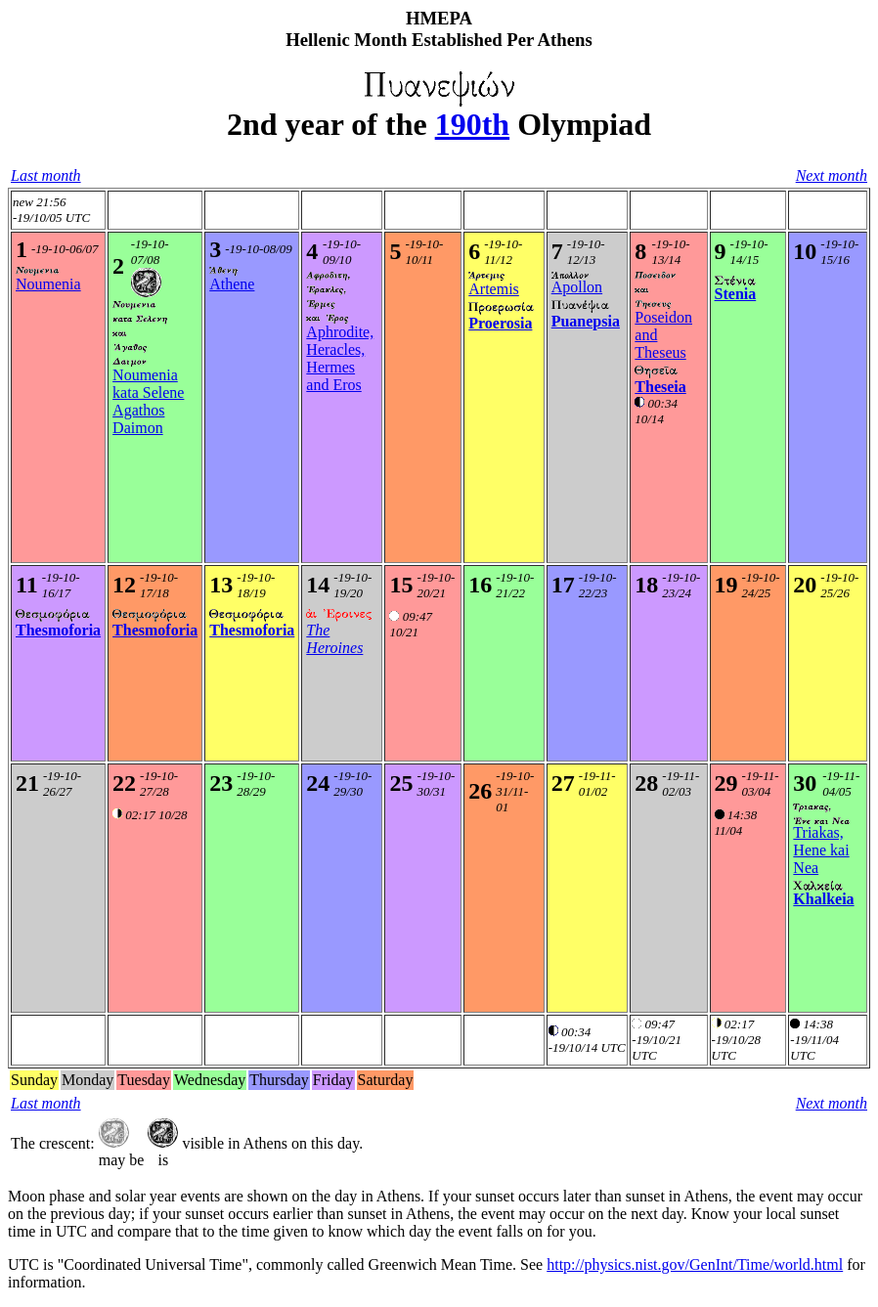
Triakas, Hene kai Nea (821, 850)
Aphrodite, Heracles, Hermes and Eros (339, 358)
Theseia (660, 386)
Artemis (493, 289)
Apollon (576, 287)
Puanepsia (585, 321)
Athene (231, 284)
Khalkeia (823, 899)
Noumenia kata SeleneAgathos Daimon (148, 401)
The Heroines (334, 639)
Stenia (736, 293)
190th (472, 124)
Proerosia (500, 323)
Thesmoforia (58, 630)
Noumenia (48, 284)
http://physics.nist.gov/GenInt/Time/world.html (695, 1264)
